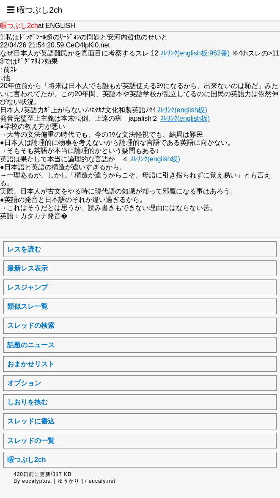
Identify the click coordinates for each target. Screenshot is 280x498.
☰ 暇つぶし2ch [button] (34, 10)
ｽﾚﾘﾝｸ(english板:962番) (195, 53)
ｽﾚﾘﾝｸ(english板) (182, 109)
